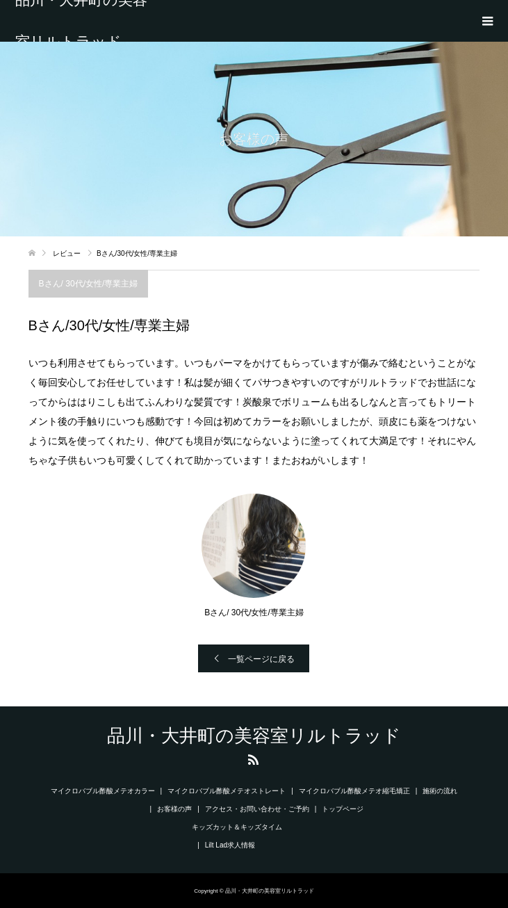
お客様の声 (174, 809)
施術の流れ (440, 791)
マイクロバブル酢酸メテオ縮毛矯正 (354, 791)
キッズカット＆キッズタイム (237, 827)
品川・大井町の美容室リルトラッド (81, 21)
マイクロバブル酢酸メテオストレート (226, 791)
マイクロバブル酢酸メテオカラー (103, 791)
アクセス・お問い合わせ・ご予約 (257, 809)
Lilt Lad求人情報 (230, 845)
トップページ (342, 809)
